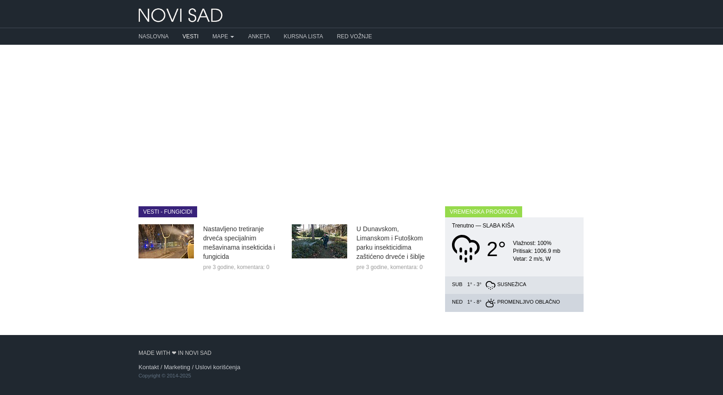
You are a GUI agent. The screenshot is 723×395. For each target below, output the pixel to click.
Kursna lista (303, 36)
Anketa (259, 36)
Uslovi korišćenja (218, 367)
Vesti (190, 36)
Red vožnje (354, 36)
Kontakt (149, 367)
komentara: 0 (253, 267)
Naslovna (154, 36)
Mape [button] (223, 36)
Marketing (177, 367)
